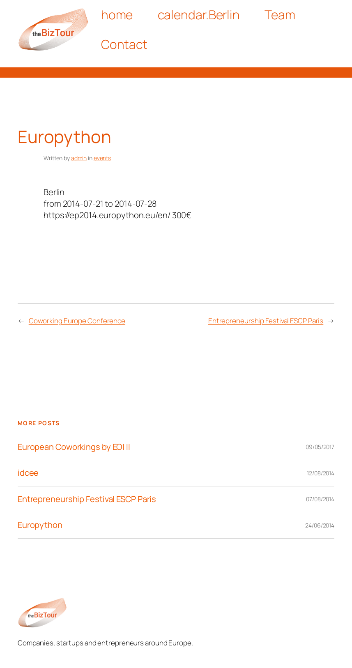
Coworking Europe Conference (77, 320)
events (102, 158)
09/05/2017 (320, 447)
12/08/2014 (320, 473)
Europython (40, 525)
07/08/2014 (320, 499)
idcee (28, 473)
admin (79, 158)
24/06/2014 (319, 525)
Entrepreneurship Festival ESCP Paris (265, 320)
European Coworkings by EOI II (74, 447)
